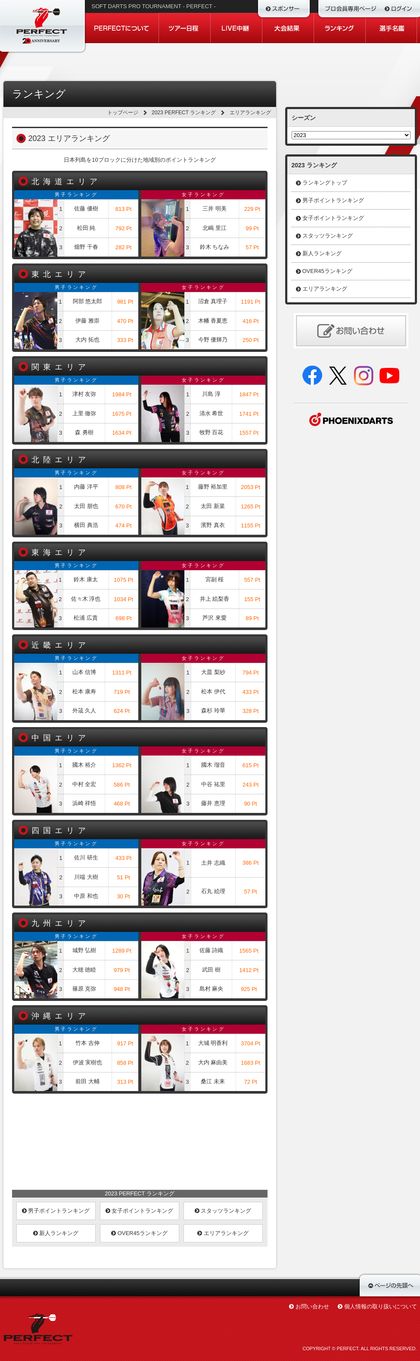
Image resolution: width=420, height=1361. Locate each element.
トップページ (122, 113)
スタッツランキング (223, 1210)
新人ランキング (56, 1233)
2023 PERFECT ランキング (184, 113)
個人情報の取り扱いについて (380, 1306)
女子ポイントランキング (140, 1210)
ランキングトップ (324, 182)
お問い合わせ (312, 1306)
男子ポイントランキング (56, 1210)
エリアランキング (223, 1233)
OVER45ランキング (139, 1233)
